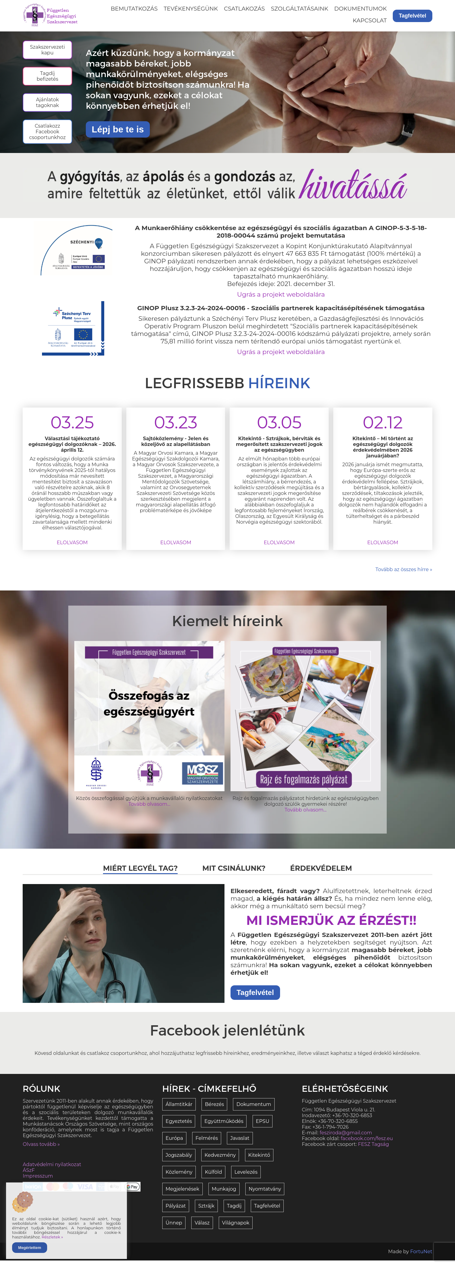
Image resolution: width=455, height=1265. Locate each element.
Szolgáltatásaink (299, 8)
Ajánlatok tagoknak (49, 105)
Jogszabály (179, 1160)
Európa (174, 1143)
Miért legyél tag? (139, 872)
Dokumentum (253, 1109)
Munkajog (224, 1193)
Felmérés (206, 1143)
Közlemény (179, 1176)
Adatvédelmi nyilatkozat (52, 1169)
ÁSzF (29, 1175)
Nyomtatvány (265, 1193)
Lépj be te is (120, 131)
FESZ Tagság (373, 1149)
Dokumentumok (360, 8)
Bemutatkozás (134, 8)
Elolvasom (72, 547)
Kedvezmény (220, 1160)
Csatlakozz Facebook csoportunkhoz (50, 136)
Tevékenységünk (191, 8)
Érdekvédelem (322, 872)
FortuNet (421, 1256)
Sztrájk (206, 1210)
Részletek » (52, 1237)
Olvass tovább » (41, 1149)
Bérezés (214, 1109)
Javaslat (239, 1143)
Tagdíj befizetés (50, 77)
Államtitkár (179, 1109)
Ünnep (174, 1227)
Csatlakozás (244, 8)
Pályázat (176, 1210)
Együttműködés (223, 1126)
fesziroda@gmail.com (346, 1137)
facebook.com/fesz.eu (367, 1143)
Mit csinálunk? (234, 872)
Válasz (202, 1227)
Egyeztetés (179, 1126)
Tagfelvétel (412, 16)
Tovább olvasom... (149, 808)
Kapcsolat (370, 20)
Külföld (213, 1176)
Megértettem (29, 1247)
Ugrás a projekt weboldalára (281, 299)
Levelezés (245, 1176)
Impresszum (38, 1180)
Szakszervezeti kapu (50, 50)
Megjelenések (182, 1193)
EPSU (262, 1126)
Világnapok (236, 1227)
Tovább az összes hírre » (404, 574)
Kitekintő (259, 1160)
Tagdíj (234, 1210)
